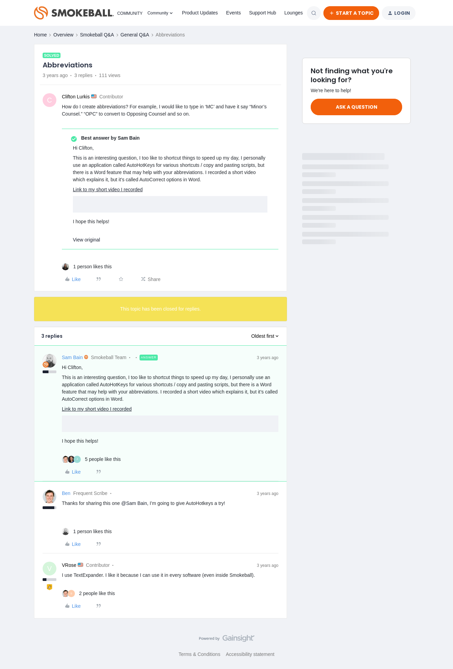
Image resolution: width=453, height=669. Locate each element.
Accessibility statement (250, 654)
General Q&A (135, 34)
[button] (351, 13)
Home (40, 34)
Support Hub (262, 12)
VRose (69, 565)
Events (233, 12)
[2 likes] (88, 593)
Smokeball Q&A (97, 34)
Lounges (293, 12)
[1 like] (87, 266)
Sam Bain (72, 357)
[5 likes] (91, 459)
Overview (63, 34)
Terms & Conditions (199, 654)
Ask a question (356, 107)
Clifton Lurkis (76, 96)
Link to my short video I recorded (108, 189)
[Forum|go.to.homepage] (86, 13)
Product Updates (200, 12)
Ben (66, 493)
